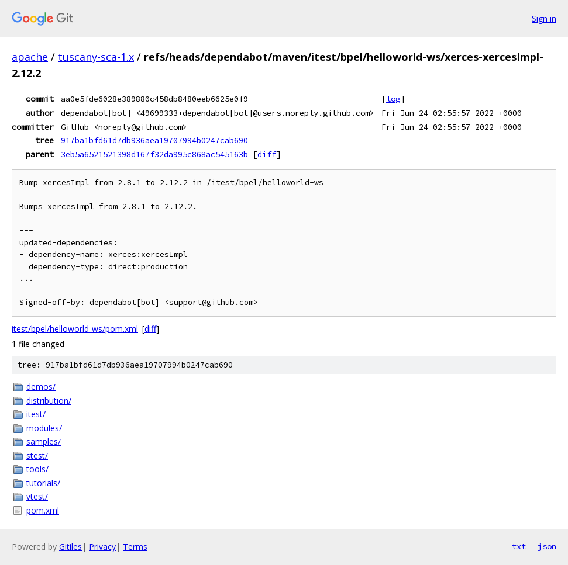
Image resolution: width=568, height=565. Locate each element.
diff (266, 154)
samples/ (43, 441)
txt (519, 546)
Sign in (544, 18)
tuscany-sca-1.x (96, 57)
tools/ (37, 468)
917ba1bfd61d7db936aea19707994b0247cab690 (154, 140)
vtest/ (37, 496)
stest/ (37, 455)
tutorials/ (43, 482)
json (547, 546)
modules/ (44, 428)
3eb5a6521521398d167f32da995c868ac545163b (154, 154)
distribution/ (48, 400)
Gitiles (70, 546)
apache (30, 57)
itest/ (36, 414)
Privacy (102, 546)
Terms (135, 546)
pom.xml (42, 510)
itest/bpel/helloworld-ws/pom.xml (75, 328)
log (393, 98)
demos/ (41, 386)
